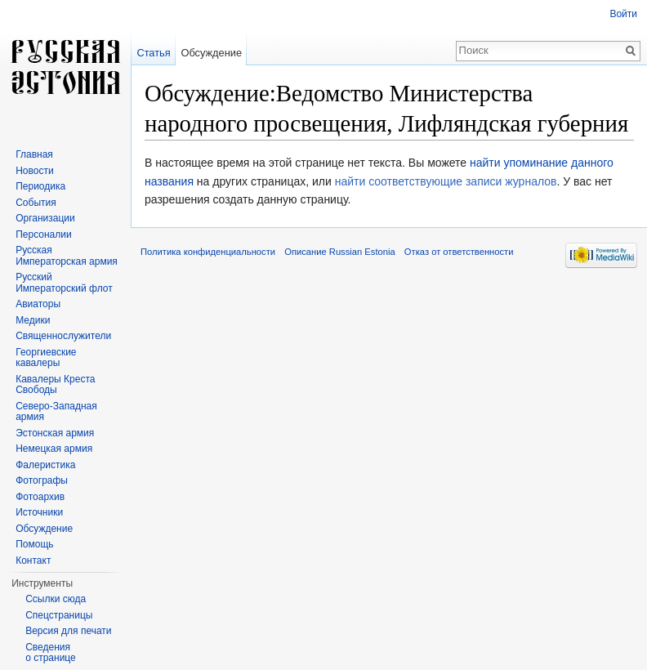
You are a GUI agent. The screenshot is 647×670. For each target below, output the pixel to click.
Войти (623, 14)
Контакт (33, 560)
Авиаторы (38, 304)
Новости (34, 170)
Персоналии (44, 234)
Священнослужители (63, 336)
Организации (45, 218)
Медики (33, 320)
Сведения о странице (50, 652)
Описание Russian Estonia (339, 252)
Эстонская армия (55, 433)
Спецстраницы (58, 615)
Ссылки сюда (55, 599)
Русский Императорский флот (64, 282)
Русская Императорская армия (67, 255)
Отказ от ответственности (459, 252)
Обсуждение (211, 53)
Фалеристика (45, 465)
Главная (34, 154)
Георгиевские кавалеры (46, 357)
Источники (39, 512)
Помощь (34, 544)
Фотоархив (40, 496)
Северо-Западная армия (56, 411)
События (36, 202)
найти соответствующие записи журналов (446, 181)
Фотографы (42, 480)
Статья (153, 53)
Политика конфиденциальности (208, 252)
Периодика (40, 186)
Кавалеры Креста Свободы (55, 384)
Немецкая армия (54, 448)
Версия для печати (68, 630)
